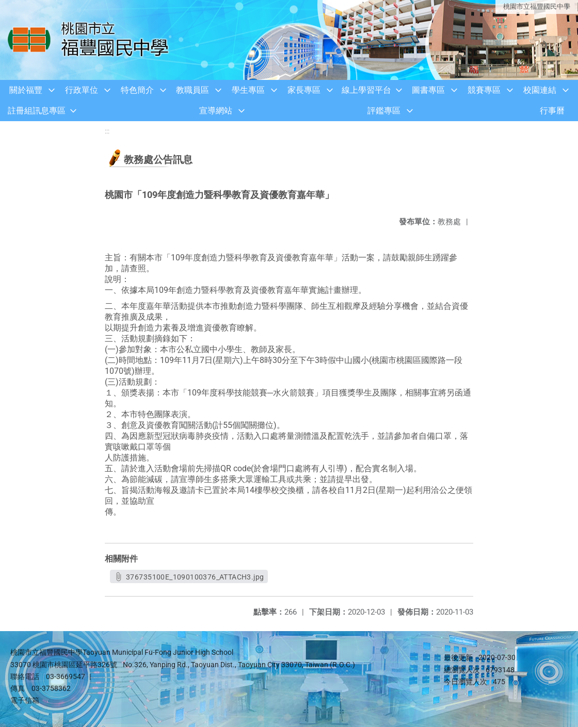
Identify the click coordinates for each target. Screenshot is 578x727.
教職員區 (192, 90)
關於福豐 (25, 90)
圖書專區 (428, 90)
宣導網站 (215, 110)
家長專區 (303, 90)
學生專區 (248, 90)
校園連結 (539, 90)
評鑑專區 (383, 110)
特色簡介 (137, 90)
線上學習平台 (366, 90)
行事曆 (552, 110)
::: (107, 131)
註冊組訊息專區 (37, 110)
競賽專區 (484, 90)
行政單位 (81, 90)
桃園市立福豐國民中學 (536, 6)
